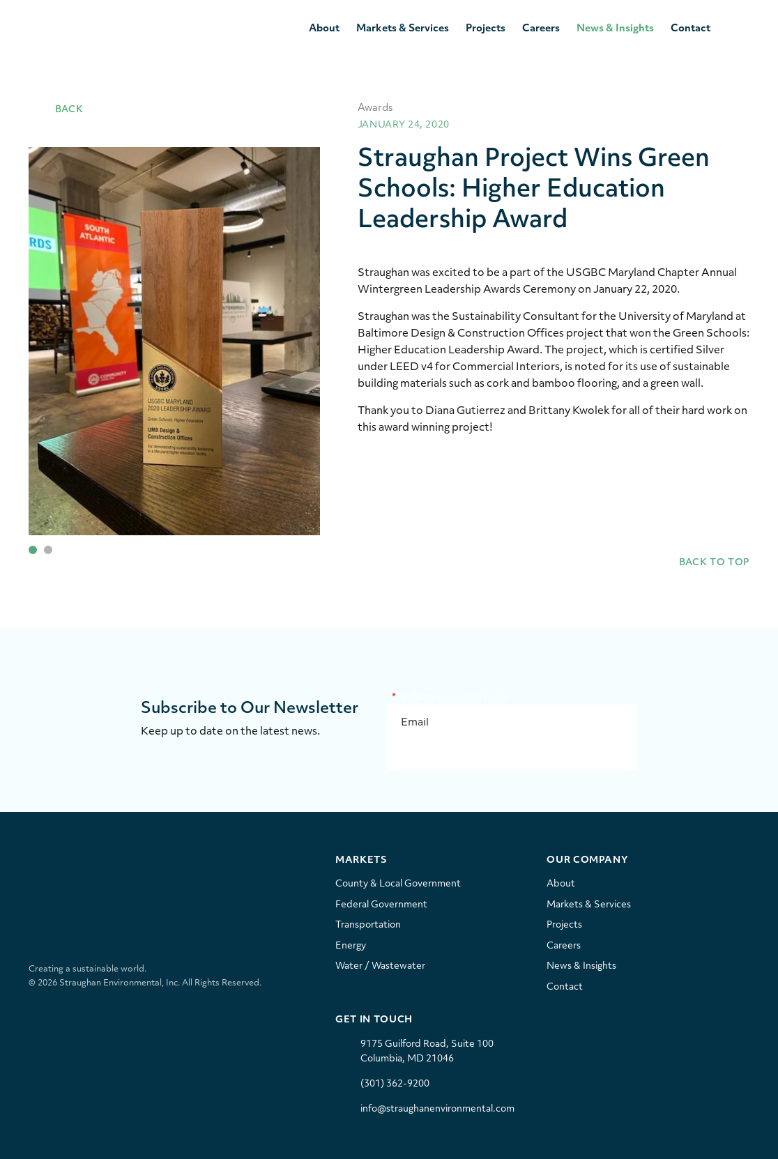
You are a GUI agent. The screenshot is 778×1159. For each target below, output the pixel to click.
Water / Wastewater (380, 966)
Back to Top (702, 562)
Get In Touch (374, 1019)
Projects (485, 29)
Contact (690, 29)
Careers (541, 29)
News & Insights (615, 29)
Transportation (368, 925)
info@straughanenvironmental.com (437, 1109)
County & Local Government (398, 884)
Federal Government (381, 904)
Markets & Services (402, 29)
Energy (350, 946)
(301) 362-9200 (394, 1084)
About (324, 29)
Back (56, 109)
